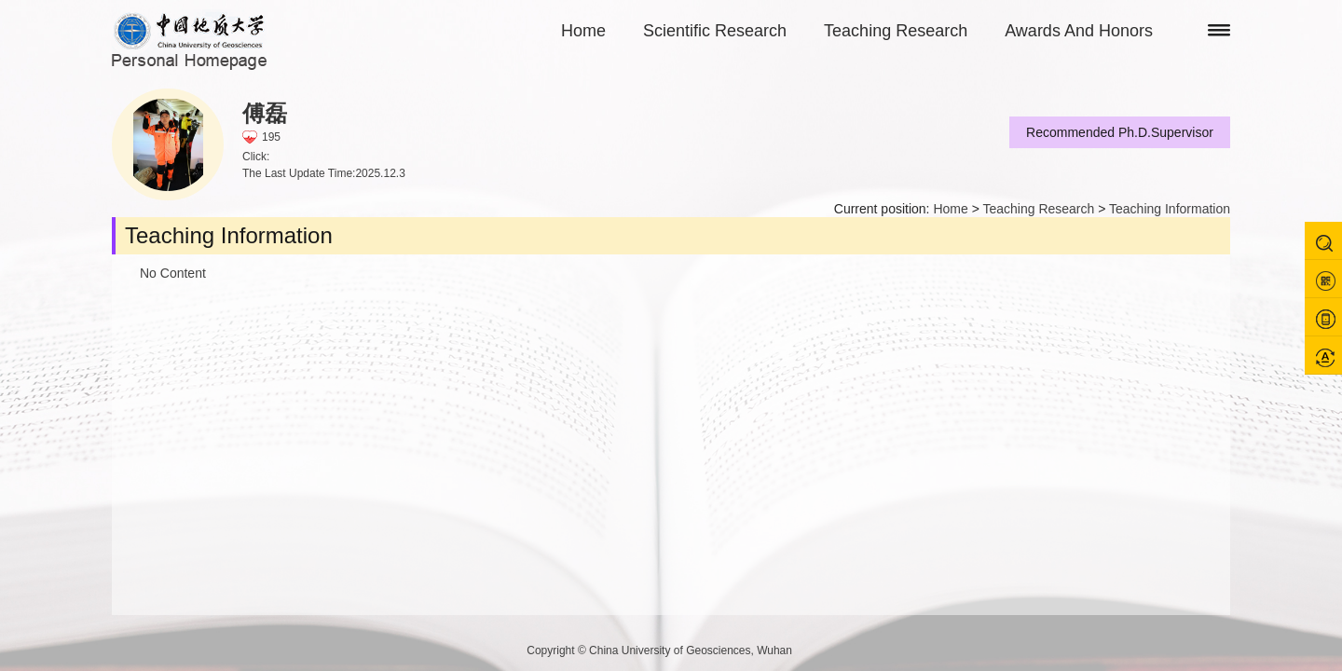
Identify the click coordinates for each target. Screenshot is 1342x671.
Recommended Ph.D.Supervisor (1119, 132)
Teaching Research (895, 30)
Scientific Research (715, 30)
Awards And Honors (1079, 30)
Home (583, 30)
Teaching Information (1169, 208)
